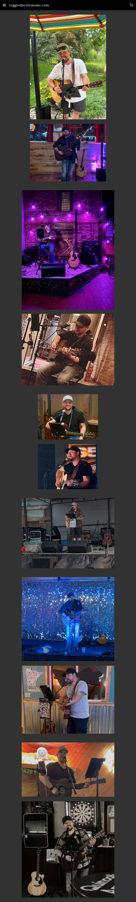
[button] (4, 5)
